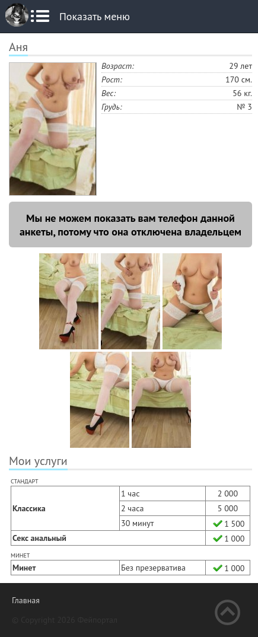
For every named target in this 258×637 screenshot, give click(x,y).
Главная (26, 600)
